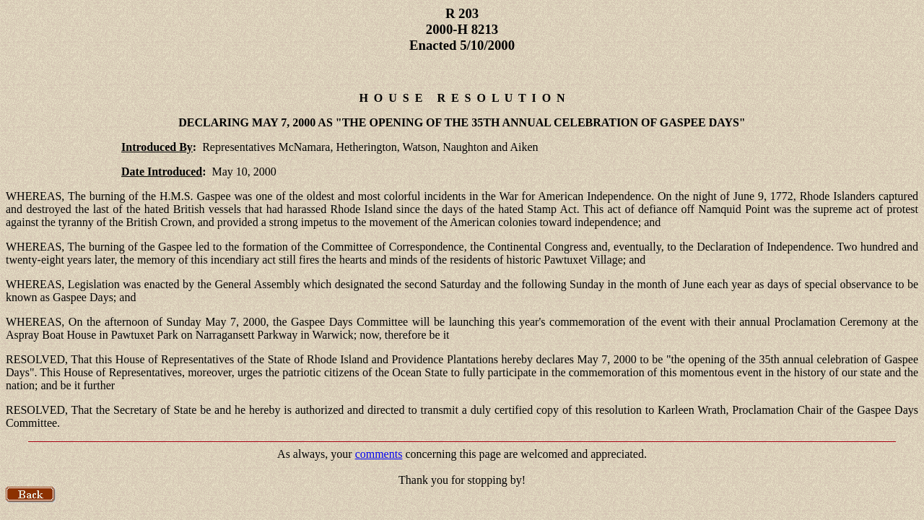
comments (379, 454)
